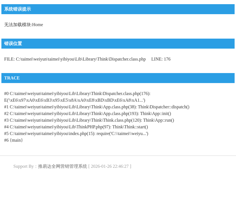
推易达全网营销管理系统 (62, 166)
